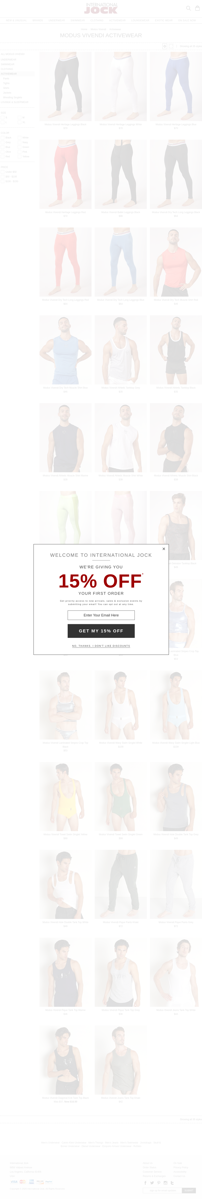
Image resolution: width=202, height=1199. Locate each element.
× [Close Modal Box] (164, 549)
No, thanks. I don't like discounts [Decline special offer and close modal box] (101, 646)
